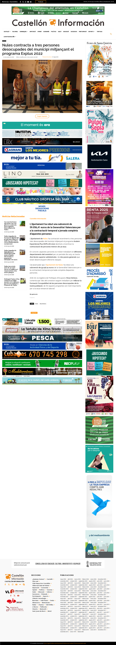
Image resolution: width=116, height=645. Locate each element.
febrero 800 (81, 631)
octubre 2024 (73, 585)
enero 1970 (73, 631)
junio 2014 (106, 624)
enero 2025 (93, 583)
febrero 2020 (85, 602)
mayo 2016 (63, 618)
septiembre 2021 (83, 596)
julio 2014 (99, 624)
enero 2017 (93, 614)
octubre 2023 (73, 588)
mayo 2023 (63, 590)
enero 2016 (93, 618)
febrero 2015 (85, 622)
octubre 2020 (73, 600)
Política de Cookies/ (68, 643)
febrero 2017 (85, 614)
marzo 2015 (77, 622)
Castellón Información (38, 219)
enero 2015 (93, 622)
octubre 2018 (73, 608)
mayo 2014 (63, 625)
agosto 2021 (92, 596)
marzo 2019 (77, 606)
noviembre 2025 (64, 581)
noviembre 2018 (64, 608)
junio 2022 (106, 592)
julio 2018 (99, 608)
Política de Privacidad (56, 643)
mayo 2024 (63, 587)
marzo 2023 (77, 590)
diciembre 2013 (102, 625)
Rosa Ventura (43, 303)
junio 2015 (106, 620)
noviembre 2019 (64, 604)
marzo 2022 (77, 594)
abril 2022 (70, 594)
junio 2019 (106, 604)
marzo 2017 (77, 614)
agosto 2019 (92, 604)
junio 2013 (106, 627)
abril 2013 (70, 629)
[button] (111, 34)
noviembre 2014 (64, 624)
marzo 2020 (77, 602)
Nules (4, 41)
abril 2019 (70, 606)
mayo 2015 (63, 622)
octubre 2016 (73, 616)
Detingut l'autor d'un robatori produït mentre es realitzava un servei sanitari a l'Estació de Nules (11, 282)
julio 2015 (99, 620)
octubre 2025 (73, 581)
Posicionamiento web (80, 643)
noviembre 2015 (64, 620)
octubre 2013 (73, 627)
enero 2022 (93, 594)
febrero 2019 (85, 606)
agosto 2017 (92, 612)
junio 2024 (106, 585)
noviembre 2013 (64, 627)
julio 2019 (99, 604)
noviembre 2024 (64, 585)
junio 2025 (106, 581)
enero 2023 (93, 590)
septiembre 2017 (83, 612)
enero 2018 (93, 610)
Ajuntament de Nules (54, 265)
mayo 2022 (63, 594)
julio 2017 (99, 612)
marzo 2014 (77, 625)
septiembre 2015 (83, 620)
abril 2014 (70, 625)
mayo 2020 (63, 602)
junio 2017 (106, 612)
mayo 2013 (63, 629)
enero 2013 (93, 629)
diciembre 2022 (102, 590)
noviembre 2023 (64, 588)
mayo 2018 (63, 610)
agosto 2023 (92, 588)
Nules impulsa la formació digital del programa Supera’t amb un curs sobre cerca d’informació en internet (11, 240)
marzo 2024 (77, 587)
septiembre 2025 (83, 581)
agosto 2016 (92, 616)
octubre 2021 (73, 596)
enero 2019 (93, 606)
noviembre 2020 (64, 600)
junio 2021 (106, 596)
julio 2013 (99, 627)
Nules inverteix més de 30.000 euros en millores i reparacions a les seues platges (11, 269)
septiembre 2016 (83, 616)
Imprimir (34, 313)
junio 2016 (106, 616)
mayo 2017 (63, 614)
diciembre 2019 (102, 602)
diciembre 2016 (102, 614)
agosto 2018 (92, 608)
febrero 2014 (85, 625)
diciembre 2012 (102, 629)
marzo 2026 (77, 579)
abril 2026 (70, 579)
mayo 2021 (63, 598)
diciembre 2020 (102, 598)
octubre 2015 (73, 620)
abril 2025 (70, 583)
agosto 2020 (92, 600)
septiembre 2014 (83, 624)
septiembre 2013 (83, 627)
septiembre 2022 (83, 592)
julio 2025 (99, 581)
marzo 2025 (77, 583)
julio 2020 (99, 600)
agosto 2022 (92, 592)
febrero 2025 (85, 583)
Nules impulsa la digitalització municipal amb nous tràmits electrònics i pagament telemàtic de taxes (10, 255)
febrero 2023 (85, 590)
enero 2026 (93, 579)
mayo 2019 (63, 606)
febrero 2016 (85, 618)
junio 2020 (106, 600)
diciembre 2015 (102, 618)
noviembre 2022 (64, 592)
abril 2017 (70, 614)
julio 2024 (99, 585)
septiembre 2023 (83, 588)
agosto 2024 (92, 585)
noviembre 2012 (64, 631)
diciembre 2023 (102, 587)
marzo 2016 (77, 618)
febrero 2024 (85, 587)
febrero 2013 (85, 629)
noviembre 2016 (64, 616)
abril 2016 (70, 618)
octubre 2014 (73, 624)
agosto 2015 (92, 620)
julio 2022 (99, 592)
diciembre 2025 (102, 579)
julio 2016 (99, 616)
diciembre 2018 (102, 606)
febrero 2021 (85, 598)
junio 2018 (106, 608)
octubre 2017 (73, 612)
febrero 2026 (85, 579)
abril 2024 (70, 587)
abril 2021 (70, 598)
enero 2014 (93, 625)
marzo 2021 (77, 598)
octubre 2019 (73, 604)
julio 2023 (99, 588)
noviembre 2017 (64, 612)
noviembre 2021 (64, 596)
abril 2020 (70, 602)
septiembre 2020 (83, 600)
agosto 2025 (92, 581)
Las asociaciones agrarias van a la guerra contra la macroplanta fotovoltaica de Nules (10, 226)
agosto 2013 (92, 627)
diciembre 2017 (102, 610)
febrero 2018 (85, 610)
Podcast (40, 2)
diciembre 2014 (102, 622)
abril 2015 (70, 622)
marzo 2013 (77, 629)
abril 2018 (70, 610)
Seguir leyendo (42, 116)
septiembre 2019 (83, 604)
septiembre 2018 (83, 608)
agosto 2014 (92, 624)
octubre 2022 (73, 592)
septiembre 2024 (83, 585)
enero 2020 (93, 602)
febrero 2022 (85, 594)
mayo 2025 (63, 583)
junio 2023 (106, 588)
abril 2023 (70, 590)
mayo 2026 (63, 579)
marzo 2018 (77, 610)
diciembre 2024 (102, 583)
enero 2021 (93, 598)
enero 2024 (93, 587)
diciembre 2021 (102, 594)
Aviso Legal (47, 643)
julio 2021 (99, 596)
